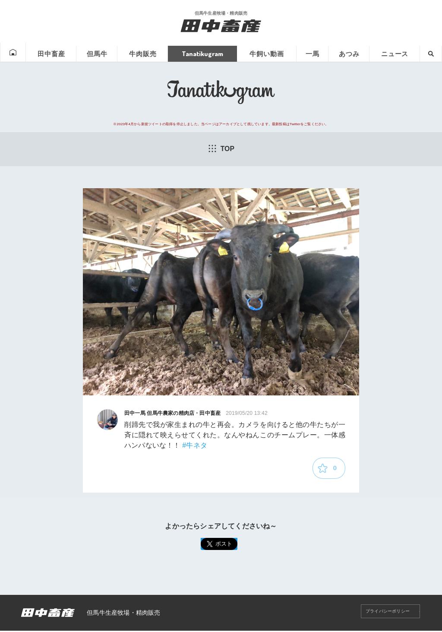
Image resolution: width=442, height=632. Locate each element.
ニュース (394, 52)
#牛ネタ (194, 445)
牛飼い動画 (265, 52)
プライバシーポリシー (381, 614)
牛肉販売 (140, 52)
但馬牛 (94, 52)
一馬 (311, 52)
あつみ (348, 52)
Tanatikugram (200, 52)
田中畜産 (47, 52)
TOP (221, 148)
